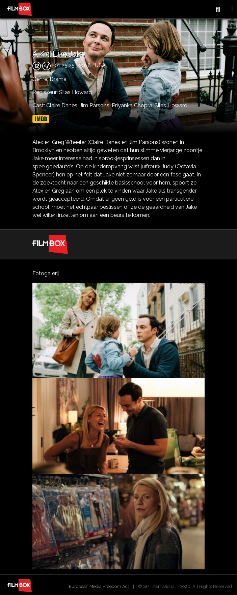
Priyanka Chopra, (133, 105)
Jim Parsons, (96, 105)
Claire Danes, (63, 105)
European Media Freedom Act (99, 586)
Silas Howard (171, 105)
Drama (58, 79)
